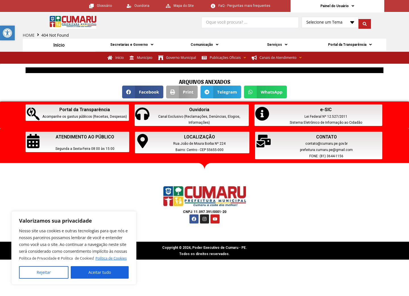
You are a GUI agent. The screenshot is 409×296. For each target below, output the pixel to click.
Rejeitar (44, 272)
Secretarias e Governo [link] (132, 45)
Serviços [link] (277, 45)
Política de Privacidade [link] (39, 251)
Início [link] (59, 45)
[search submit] (364, 23)
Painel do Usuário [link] (337, 6)
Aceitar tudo (99, 272)
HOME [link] (29, 36)
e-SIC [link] (326, 110)
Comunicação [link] (204, 45)
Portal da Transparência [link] (350, 45)
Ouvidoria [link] (199, 110)
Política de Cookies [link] (53, 258)
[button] (142, 92)
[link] (7, 33)
